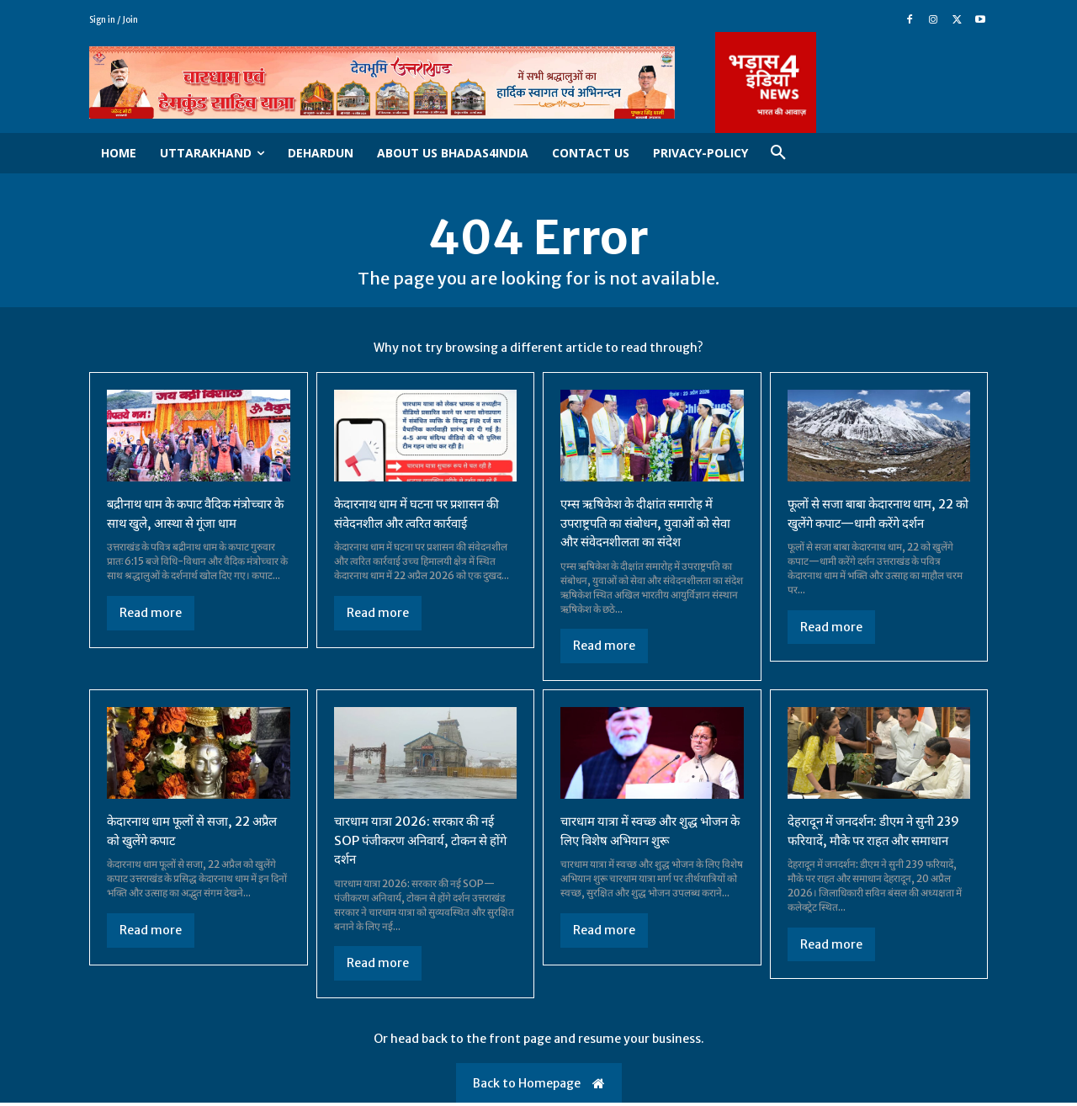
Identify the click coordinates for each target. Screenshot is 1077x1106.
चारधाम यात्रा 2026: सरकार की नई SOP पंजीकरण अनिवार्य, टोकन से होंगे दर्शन (420, 843)
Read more (150, 617)
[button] (778, 153)
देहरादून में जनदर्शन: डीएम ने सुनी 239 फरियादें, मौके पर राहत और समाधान (868, 843)
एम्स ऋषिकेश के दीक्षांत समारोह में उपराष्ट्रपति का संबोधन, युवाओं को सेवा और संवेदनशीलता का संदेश (651, 527)
